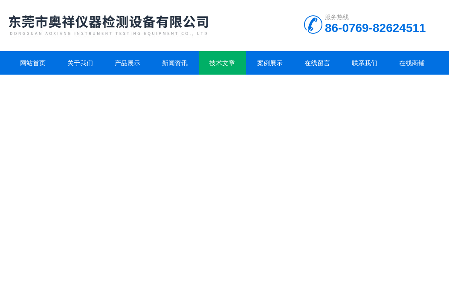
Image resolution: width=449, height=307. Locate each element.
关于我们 (80, 63)
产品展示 (127, 63)
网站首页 (33, 63)
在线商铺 (412, 63)
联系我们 (364, 63)
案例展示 (270, 63)
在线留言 (317, 63)
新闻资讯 (175, 63)
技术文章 (222, 63)
